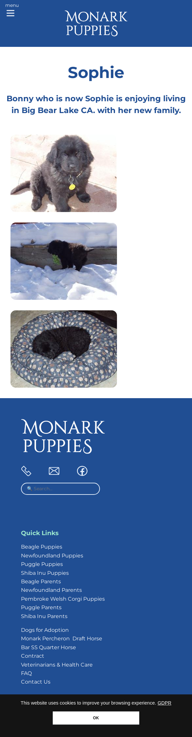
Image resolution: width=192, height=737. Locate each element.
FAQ (26, 673)
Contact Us (35, 682)
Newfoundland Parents (51, 590)
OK (96, 718)
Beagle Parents (41, 581)
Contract (32, 656)
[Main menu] (12, 10)
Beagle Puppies (41, 547)
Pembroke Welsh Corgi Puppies (63, 599)
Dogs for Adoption (45, 630)
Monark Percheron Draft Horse (61, 638)
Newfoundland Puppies (52, 556)
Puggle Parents (41, 607)
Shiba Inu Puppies (45, 573)
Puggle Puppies (42, 564)
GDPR (164, 703)
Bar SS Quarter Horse (48, 647)
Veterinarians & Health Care (57, 665)
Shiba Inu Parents (44, 616)
